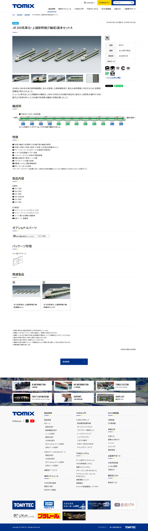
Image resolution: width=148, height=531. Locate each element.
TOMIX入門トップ (82, 420)
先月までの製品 (50, 489)
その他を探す (50, 440)
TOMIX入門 (79, 10)
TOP (13, 15)
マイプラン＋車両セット (85, 430)
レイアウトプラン (83, 437)
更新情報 (111, 450)
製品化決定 (48, 486)
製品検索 (52, 10)
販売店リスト (112, 482)
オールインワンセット (84, 426)
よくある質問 (112, 466)
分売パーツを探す (51, 447)
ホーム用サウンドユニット (85, 460)
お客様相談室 (113, 462)
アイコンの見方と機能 (114, 78)
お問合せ (111, 469)
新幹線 (15, 23)
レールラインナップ (84, 433)
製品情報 (27, 15)
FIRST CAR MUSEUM (85, 444)
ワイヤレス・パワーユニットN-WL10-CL (85, 474)
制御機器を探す (51, 430)
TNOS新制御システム (84, 463)
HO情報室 (112, 423)
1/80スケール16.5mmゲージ (55, 452)
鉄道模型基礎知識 (84, 423)
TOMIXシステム (92, 10)
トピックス (111, 446)
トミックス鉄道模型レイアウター (87, 486)
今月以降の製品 (50, 483)
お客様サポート (130, 10)
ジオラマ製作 (82, 440)
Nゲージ (47, 423)
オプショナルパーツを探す (54, 444)
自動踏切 (79, 483)
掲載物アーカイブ (50, 470)
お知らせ (117, 10)
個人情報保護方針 (116, 527)
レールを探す (50, 433)
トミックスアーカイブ (84, 447)
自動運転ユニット (82, 479)
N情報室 (111, 420)
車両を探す (49, 427)
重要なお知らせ (114, 439)
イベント (111, 443)
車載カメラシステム (83, 467)
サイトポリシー (102, 527)
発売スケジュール (65, 10)
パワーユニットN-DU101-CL (86, 470)
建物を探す (49, 437)
